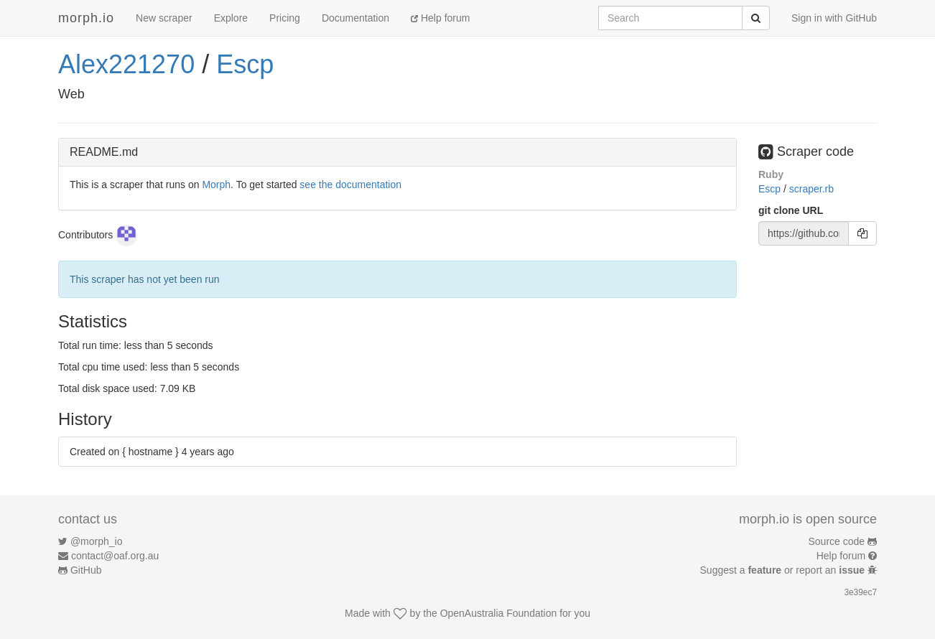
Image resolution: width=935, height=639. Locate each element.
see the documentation (350, 184)
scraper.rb (811, 189)
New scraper (164, 18)
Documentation (355, 18)
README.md (104, 152)
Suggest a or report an (783, 570)
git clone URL (790, 210)
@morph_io (96, 541)
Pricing (284, 18)
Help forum (440, 18)
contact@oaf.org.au (115, 555)
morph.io (86, 18)
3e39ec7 (860, 592)
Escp (245, 64)
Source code (837, 541)
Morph (216, 184)
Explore (231, 18)
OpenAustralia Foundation (498, 613)
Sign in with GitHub (834, 18)
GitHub (86, 570)
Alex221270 (126, 64)
